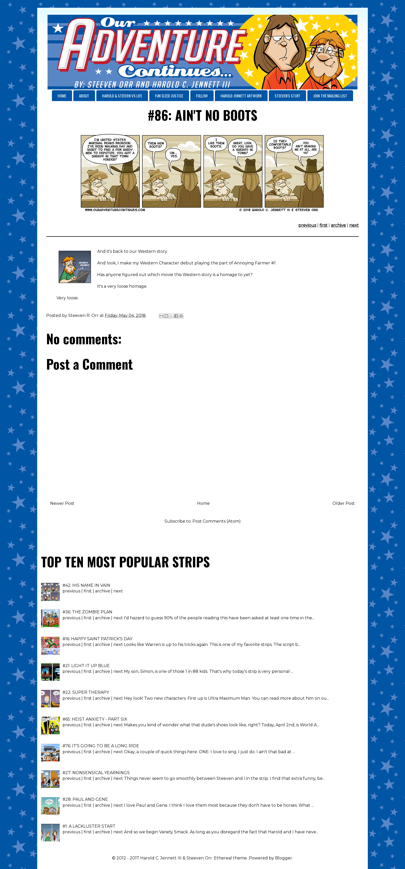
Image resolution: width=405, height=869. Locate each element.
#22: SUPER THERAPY (86, 692)
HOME (62, 95)
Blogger (283, 858)
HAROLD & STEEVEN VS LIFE (122, 95)
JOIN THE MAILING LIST (330, 95)
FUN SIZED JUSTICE (169, 95)
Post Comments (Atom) (216, 521)
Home (203, 503)
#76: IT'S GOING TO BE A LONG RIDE (101, 745)
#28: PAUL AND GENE (85, 799)
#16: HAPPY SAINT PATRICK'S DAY (97, 638)
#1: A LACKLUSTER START (89, 826)
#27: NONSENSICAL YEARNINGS (96, 772)
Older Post (343, 503)
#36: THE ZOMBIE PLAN (87, 611)
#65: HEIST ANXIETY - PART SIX (95, 719)
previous (307, 225)
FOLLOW (202, 95)
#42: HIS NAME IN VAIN (86, 585)
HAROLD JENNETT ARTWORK (241, 95)
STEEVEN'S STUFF (287, 95)
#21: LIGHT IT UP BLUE (86, 665)
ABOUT (84, 95)
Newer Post (62, 503)
